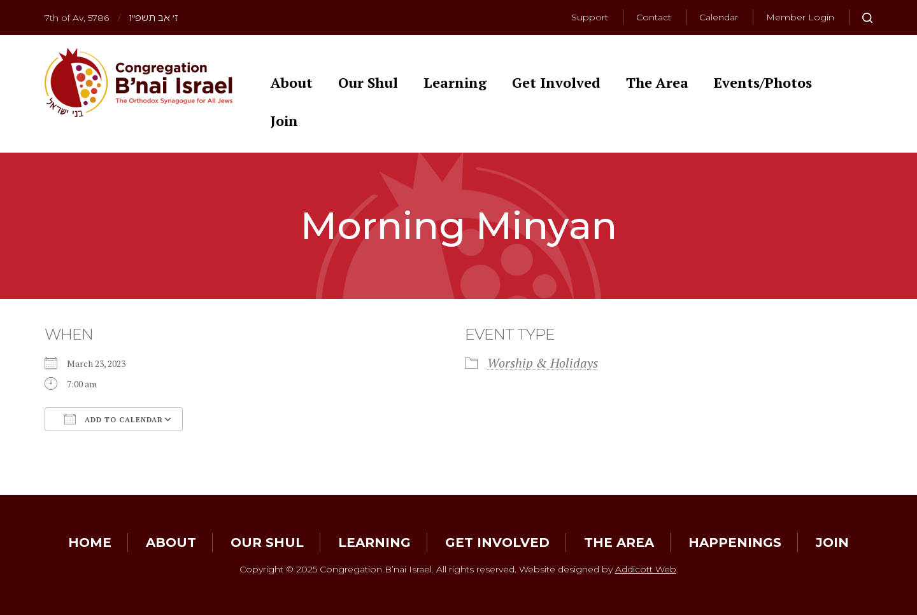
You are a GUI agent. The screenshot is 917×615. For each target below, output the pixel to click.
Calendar (718, 17)
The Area (657, 82)
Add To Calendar (113, 419)
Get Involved (556, 82)
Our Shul (368, 82)
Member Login (800, 17)
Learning (455, 82)
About (292, 82)
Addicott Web (645, 569)
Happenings (734, 542)
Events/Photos (763, 82)
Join (284, 120)
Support (589, 17)
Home (89, 542)
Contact (653, 17)
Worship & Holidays (542, 362)
